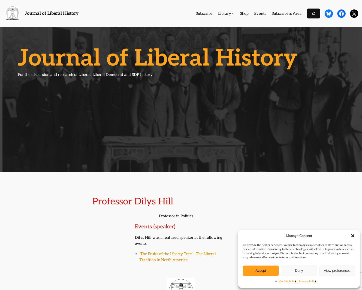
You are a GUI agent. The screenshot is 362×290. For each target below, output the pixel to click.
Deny (299, 270)
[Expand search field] (313, 13)
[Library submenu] (233, 13)
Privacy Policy (308, 281)
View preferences (337, 270)
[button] (352, 235)
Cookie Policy (287, 281)
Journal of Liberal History (51, 13)
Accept (261, 270)
